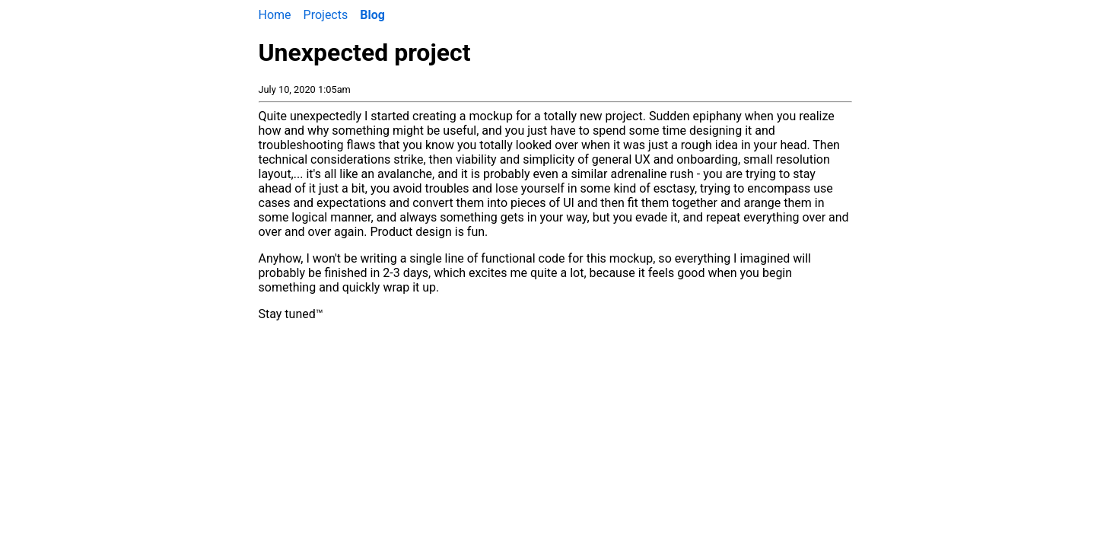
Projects (326, 15)
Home (275, 15)
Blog (372, 15)
